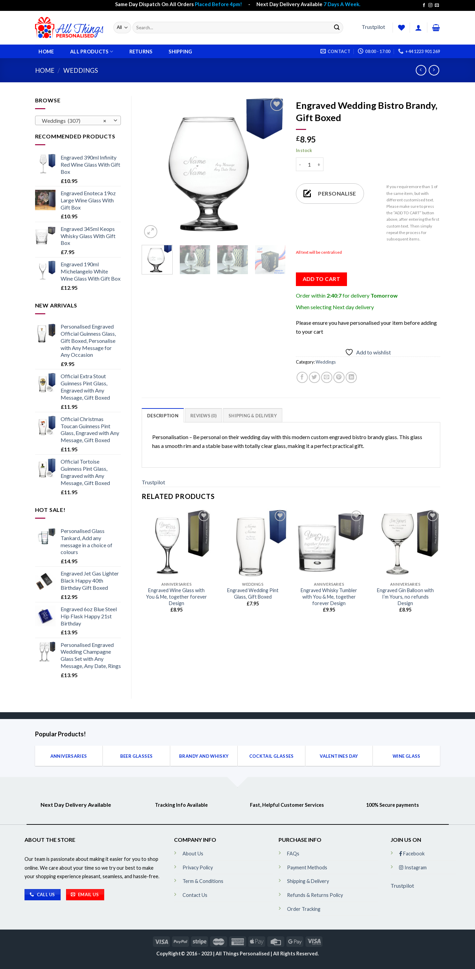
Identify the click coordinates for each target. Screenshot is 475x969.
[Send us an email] (437, 5)
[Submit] (337, 27)
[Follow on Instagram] (430, 5)
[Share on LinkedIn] (351, 377)
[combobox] (78, 120)
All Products (91, 51)
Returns (141, 51)
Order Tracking (303, 909)
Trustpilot (373, 26)
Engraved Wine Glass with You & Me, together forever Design (176, 596)
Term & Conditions (203, 881)
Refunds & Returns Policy (315, 895)
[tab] (163, 415)
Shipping (180, 51)
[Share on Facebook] (302, 377)
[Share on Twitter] (314, 377)
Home (46, 51)
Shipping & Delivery (252, 415)
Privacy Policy (198, 867)
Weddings (80, 70)
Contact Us (195, 895)
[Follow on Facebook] (424, 5)
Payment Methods (307, 867)
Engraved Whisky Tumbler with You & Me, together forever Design (329, 596)
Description (162, 415)
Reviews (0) (203, 415)
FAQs (293, 853)
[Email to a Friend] (326, 377)
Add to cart (321, 279)
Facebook (412, 853)
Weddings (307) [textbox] (74, 121)
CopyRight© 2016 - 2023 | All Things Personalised (213, 953)
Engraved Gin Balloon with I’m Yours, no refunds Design (405, 596)
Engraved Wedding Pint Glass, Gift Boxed (253, 593)
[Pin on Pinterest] (339, 377)
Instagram (413, 867)
